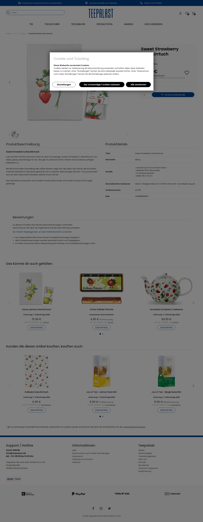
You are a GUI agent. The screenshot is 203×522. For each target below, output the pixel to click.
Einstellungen (64, 84)
